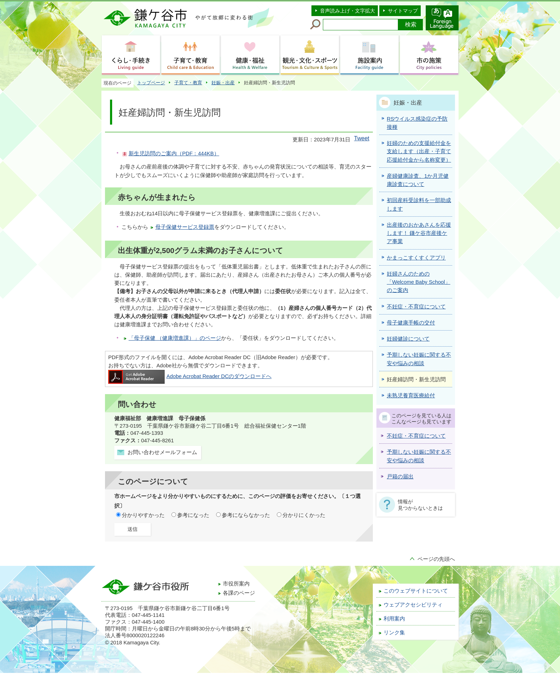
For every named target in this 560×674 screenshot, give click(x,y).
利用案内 (394, 619)
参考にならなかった (246, 515)
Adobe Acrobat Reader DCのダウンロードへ (189, 376)
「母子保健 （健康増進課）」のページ (175, 338)
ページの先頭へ (436, 559)
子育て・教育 (188, 82)
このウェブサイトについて (416, 591)
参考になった (193, 515)
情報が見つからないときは (420, 505)
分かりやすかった (143, 515)
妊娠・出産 (223, 82)
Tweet (361, 138)
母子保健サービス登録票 (184, 227)
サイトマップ (403, 11)
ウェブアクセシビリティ (413, 605)
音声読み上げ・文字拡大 (347, 11)
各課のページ (239, 593)
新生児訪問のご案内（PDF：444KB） (174, 153)
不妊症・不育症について (416, 436)
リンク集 (394, 632)
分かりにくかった (303, 515)
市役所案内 (236, 584)
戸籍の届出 (400, 476)
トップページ (151, 82)
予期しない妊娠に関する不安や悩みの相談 (419, 456)
